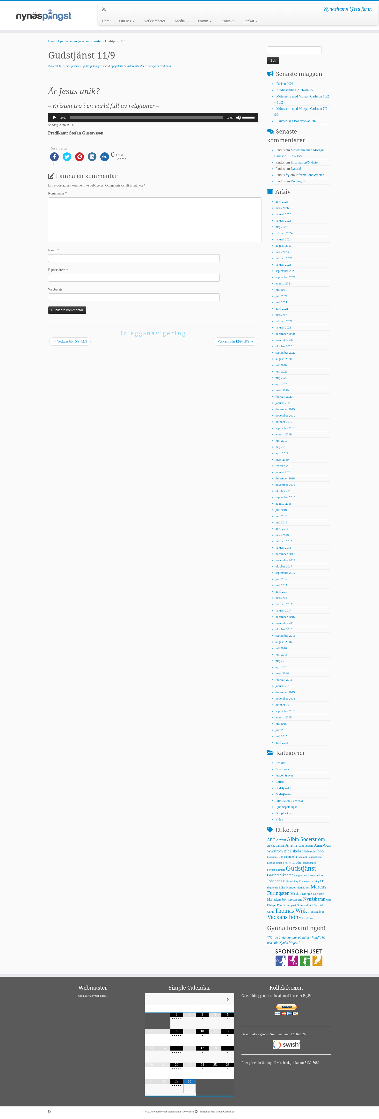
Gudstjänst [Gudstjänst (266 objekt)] (301, 868)
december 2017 (285, 554)
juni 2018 (281, 516)
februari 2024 (284, 233)
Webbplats (55, 289)
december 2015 (285, 692)
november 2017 (285, 560)
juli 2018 (281, 510)
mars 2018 (282, 535)
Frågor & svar (284, 775)
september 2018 (286, 497)
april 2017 (282, 591)
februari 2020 (284, 396)
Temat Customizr (225, 1111)
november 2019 (285, 415)
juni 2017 (281, 579)
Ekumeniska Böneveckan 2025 (297, 121)
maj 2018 (281, 522)
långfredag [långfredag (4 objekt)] (272, 887)
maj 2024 (281, 227)
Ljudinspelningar (69, 41)
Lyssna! (296, 169)
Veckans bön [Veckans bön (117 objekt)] (282, 916)
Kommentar (57, 193)
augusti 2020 (284, 359)
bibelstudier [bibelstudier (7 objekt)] (309, 851)
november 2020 (285, 340)
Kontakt (227, 21)
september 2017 (286, 572)
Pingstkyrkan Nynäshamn (167, 1111)
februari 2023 (284, 258)
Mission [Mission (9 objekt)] (295, 893)
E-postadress (58, 270)
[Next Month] (227, 999)
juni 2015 (281, 730)
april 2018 (282, 528)
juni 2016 (281, 654)
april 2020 (282, 384)
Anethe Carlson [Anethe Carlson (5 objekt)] (275, 845)
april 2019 (282, 453)
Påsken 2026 (284, 84)
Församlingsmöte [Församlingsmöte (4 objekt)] (276, 869)
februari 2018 (284, 541)
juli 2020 (281, 365)
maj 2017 (281, 585)
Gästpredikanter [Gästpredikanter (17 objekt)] (280, 875)
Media (181, 21)
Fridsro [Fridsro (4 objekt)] (287, 862)
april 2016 (282, 667)
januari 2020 (283, 403)
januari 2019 (283, 472)
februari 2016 (284, 679)
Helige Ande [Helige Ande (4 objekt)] (300, 875)
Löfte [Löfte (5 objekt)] (282, 887)
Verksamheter (154, 21)
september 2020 (286, 352)
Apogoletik (117, 66)
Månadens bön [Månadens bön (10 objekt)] (277, 899)
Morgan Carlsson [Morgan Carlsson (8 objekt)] (313, 893)
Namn (53, 250)
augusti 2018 (284, 503)
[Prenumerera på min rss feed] (105, 9)
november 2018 (285, 484)
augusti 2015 (284, 717)
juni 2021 (281, 296)
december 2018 (285, 478)
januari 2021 (283, 327)
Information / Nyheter (289, 800)
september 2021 (286, 277)
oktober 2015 (284, 705)
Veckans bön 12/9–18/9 (236, 341)
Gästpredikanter (135, 66)
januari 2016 (283, 686)
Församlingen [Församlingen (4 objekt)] (309, 862)
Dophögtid (298, 181)
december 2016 (285, 617)
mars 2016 (282, 673)
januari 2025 (283, 220)
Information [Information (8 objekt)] (315, 875)
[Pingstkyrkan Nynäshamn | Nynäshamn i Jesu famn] (43, 16)
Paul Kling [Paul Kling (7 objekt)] (283, 905)
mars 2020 (282, 390)
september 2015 (286, 711)
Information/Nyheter (305, 162)
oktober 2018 (284, 491)
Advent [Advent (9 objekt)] (281, 840)
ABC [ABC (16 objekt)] (271, 839)
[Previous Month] (151, 999)
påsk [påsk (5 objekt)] (293, 905)
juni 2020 (281, 371)
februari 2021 (284, 321)
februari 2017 (284, 604)
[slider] (146, 117)
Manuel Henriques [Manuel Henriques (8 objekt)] (298, 887)
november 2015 (285, 698)
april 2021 (282, 308)
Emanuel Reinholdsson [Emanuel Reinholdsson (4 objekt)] (310, 857)
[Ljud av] (238, 117)
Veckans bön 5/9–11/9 (70, 341)
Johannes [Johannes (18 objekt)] (274, 881)
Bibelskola (282, 769)
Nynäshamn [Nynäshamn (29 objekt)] (314, 899)
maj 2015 (281, 736)
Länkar (250, 21)
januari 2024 (283, 239)
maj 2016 (281, 661)
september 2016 (286, 635)
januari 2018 (283, 547)
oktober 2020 (284, 346)
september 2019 (286, 428)
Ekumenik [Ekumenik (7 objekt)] (290, 856)
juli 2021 (281, 289)
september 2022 (286, 271)
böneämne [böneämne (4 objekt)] (272, 857)
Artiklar (280, 763)
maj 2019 (281, 447)
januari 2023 (283, 264)
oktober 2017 (284, 566)
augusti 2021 (284, 283)
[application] (153, 117)
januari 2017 (283, 610)
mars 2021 (282, 315)
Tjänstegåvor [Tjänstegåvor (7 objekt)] (316, 911)
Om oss (126, 21)
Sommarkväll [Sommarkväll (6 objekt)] (305, 905)
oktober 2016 (284, 629)
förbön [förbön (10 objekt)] (296, 862)
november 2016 (285, 623)
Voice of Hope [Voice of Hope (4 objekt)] (306, 918)
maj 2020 (281, 378)
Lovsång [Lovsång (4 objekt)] (315, 881)
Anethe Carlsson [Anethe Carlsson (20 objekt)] (299, 845)
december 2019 (285, 409)
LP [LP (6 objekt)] (322, 881)
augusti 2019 (284, 434)
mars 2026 (282, 208)
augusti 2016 (284, 642)
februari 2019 (284, 466)
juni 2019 (281, 440)
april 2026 (282, 201)
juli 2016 (281, 648)
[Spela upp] (54, 117)
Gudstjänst (153, 66)
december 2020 (285, 334)
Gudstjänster (93, 41)
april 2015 (282, 742)
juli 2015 (281, 723)
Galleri (280, 781)
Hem (105, 21)
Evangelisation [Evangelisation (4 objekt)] (274, 862)
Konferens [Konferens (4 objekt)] (304, 881)
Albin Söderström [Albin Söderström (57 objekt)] (306, 839)
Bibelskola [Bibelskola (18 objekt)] (292, 851)
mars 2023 (282, 252)
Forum (204, 21)
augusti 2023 (284, 245)
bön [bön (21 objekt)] (320, 851)
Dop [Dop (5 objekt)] (280, 856)
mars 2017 (282, 598)
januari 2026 (283, 214)
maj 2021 (281, 302)
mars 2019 (282, 459)
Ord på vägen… (286, 813)
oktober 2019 (284, 422)
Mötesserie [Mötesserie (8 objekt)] (295, 899)
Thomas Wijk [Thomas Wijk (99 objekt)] (291, 910)
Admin (167, 66)
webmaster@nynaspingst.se (93, 995)
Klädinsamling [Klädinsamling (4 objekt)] (290, 881)
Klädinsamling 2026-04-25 (294, 90)
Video (279, 819)
